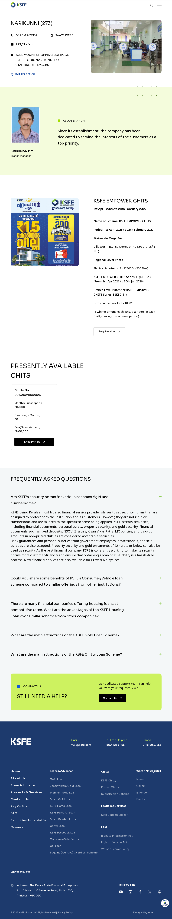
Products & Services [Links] (27, 792)
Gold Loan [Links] (56, 779)
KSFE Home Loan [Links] (61, 806)
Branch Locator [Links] (23, 785)
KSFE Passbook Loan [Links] (63, 832)
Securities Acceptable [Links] (28, 820)
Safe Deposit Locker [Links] (114, 815)
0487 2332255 (152, 745)
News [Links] (140, 779)
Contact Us (113, 698)
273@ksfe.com (26, 44)
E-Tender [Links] (142, 792)
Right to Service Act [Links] (114, 842)
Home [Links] (15, 771)
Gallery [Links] (140, 786)
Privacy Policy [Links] (65, 912)
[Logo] (18, 5)
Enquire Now (110, 331)
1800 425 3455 (115, 745)
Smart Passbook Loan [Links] (64, 819)
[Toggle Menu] (159, 5)
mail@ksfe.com (81, 745)
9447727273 (64, 35)
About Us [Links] (18, 778)
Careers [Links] (17, 827)
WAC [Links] (151, 912)
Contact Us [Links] (20, 799)
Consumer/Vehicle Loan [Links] (65, 839)
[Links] (21, 741)
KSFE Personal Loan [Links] (62, 812)
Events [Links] (140, 799)
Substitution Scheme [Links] (115, 794)
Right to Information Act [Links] (117, 835)
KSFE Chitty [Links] (108, 780)
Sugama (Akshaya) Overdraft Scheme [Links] (73, 852)
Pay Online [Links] (19, 806)
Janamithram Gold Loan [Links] (65, 786)
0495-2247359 (27, 35)
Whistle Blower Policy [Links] (115, 849)
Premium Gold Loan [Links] (62, 792)
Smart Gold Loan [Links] (60, 799)
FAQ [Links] (14, 813)
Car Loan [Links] (55, 846)
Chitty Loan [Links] (57, 826)
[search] (151, 5)
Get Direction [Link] (25, 74)
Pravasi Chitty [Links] (110, 787)
